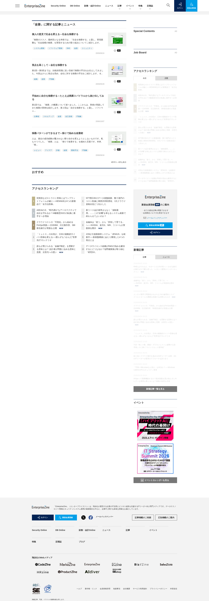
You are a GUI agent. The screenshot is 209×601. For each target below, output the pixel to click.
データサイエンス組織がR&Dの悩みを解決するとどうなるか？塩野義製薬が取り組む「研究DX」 (105, 249)
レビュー (37, 150)
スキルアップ (48, 116)
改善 (76, 48)
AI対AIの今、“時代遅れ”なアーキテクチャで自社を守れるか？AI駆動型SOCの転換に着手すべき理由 (56, 213)
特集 (140, 6)
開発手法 (74, 150)
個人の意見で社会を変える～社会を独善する (55, 34)
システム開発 (39, 48)
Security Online (58, 6)
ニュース (109, 6)
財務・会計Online (92, 6)
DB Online (75, 6)
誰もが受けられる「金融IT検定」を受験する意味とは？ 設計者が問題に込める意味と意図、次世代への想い (56, 249)
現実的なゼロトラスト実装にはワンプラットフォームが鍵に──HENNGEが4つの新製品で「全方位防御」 (56, 201)
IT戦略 (51, 79)
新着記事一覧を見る (155, 389)
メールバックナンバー (155, 218)
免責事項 (116, 589)
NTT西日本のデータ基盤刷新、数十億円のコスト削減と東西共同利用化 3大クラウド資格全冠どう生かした (106, 201)
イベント (130, 6)
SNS (68, 48)
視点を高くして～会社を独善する (49, 65)
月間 (166, 78)
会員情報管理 (105, 589)
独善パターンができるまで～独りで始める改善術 (57, 133)
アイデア (48, 150)
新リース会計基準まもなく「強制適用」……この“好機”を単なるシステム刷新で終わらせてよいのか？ (106, 213)
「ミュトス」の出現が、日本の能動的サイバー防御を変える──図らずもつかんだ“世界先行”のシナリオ (57, 237)
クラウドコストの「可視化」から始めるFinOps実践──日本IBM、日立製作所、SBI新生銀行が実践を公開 (56, 225)
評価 (58, 150)
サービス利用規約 (140, 589)
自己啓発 (68, 116)
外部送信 (173, 589)
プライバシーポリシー (158, 589)
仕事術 (36, 116)
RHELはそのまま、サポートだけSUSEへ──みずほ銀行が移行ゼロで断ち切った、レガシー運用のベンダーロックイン (155, 269)
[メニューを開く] (17, 6)
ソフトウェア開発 (55, 48)
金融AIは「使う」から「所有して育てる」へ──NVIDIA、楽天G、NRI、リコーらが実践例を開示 (105, 225)
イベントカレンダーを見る (155, 480)
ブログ (82, 542)
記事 (120, 6)
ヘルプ (79, 589)
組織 (35, 79)
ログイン (154, 232)
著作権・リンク (91, 589)
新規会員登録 (154, 225)
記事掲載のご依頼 (143, 517)
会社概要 (126, 589)
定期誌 (150, 6)
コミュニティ (87, 48)
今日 (144, 78)
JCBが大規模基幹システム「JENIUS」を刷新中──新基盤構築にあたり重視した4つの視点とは (105, 237)
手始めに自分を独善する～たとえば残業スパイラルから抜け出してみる (68, 98)
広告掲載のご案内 (166, 517)
